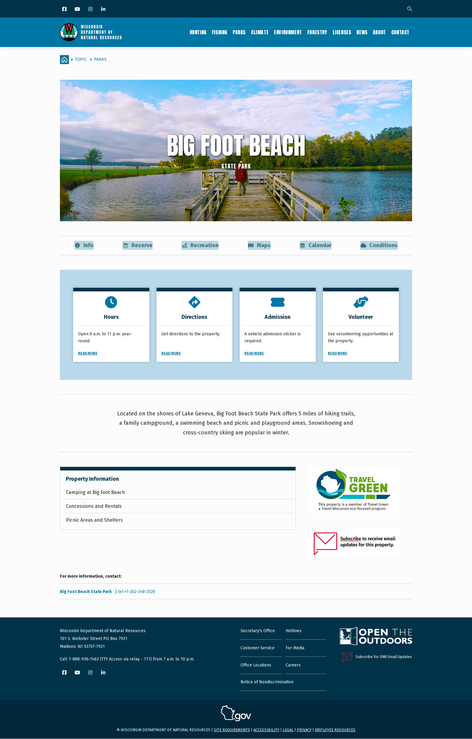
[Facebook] (65, 9)
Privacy (304, 730)
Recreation (200, 245)
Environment (288, 32)
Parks (239, 32)
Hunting (198, 32)
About (379, 32)
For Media (295, 648)
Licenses (342, 32)
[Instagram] (91, 9)
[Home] (64, 59)
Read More (88, 354)
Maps (258, 245)
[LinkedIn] (104, 9)
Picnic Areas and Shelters (94, 520)
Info (84, 245)
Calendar (315, 245)
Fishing (219, 32)
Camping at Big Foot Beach (95, 492)
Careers (293, 665)
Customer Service (258, 648)
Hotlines (294, 631)
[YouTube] (78, 9)
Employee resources (335, 730)
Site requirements (232, 730)
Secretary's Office (258, 631)
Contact (400, 32)
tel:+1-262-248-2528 (136, 592)
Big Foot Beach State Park (86, 592)
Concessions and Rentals (94, 506)
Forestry (317, 32)
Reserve (137, 245)
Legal (288, 730)
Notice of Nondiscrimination (267, 682)
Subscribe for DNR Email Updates (384, 657)
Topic (81, 59)
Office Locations (256, 665)
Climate (260, 32)
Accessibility (266, 730)
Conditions (379, 245)
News (361, 32)
